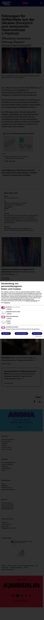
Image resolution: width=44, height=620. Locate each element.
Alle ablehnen (6, 333)
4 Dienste (9, 313)
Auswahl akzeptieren (21, 333)
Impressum (7, 302)
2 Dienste (8, 309)
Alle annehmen (37, 333)
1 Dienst (8, 323)
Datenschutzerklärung (31, 300)
